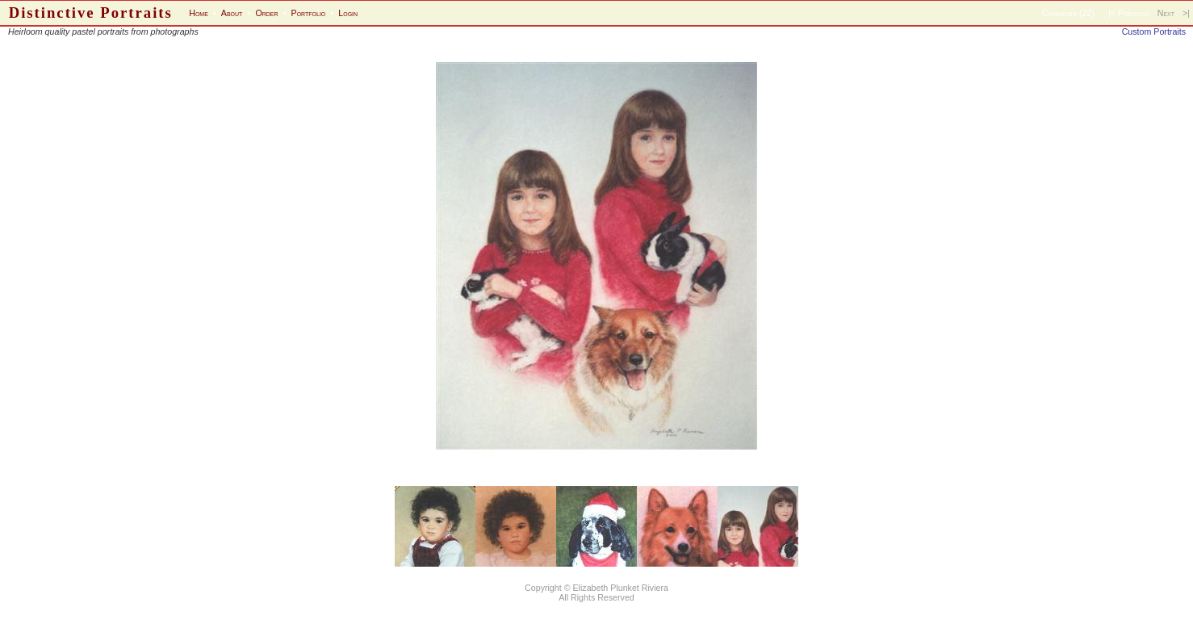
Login (348, 13)
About (232, 13)
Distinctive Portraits (91, 12)
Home (198, 13)
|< (1112, 13)
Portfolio (308, 13)
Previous (1133, 13)
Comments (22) (1068, 13)
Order (266, 13)
